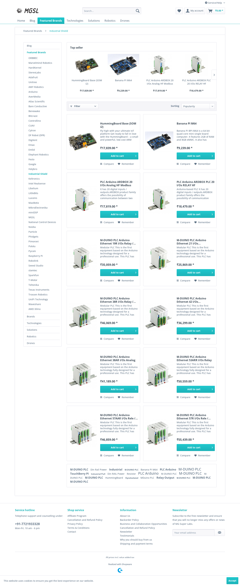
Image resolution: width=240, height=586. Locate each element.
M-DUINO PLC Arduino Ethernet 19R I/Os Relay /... (118, 241)
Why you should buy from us (136, 539)
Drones (31, 343)
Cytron (32, 130)
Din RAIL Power (116, 473)
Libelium (33, 188)
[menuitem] (111, 10)
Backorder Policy (129, 519)
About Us (125, 515)
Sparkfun (33, 275)
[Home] (21, 20)
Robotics (31, 336)
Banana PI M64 (123, 80)
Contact (72, 531)
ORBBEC (33, 58)
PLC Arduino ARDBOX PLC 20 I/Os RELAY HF (196, 82)
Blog (29, 45)
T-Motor (32, 280)
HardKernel (34, 67)
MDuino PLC (147, 477)
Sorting (175, 106)
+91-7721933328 (27, 524)
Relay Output (165, 477)
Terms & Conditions (79, 527)
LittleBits (33, 193)
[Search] (137, 10)
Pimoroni (33, 241)
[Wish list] (179, 10)
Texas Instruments (38, 289)
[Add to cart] (119, 155)
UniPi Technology (38, 299)
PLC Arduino (168, 469)
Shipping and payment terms (136, 543)
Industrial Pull (98, 473)
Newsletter (126, 531)
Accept (232, 580)
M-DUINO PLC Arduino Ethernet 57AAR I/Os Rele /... (119, 416)
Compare (107, 163)
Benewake (34, 111)
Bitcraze (33, 115)
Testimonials (127, 535)
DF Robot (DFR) (36, 135)
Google (32, 164)
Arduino (33, 91)
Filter (75, 106)
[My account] (194, 10)
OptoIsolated (132, 477)
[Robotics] (110, 20)
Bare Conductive (37, 106)
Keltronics (34, 178)
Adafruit (33, 77)
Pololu (32, 246)
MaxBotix (33, 202)
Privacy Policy (75, 523)
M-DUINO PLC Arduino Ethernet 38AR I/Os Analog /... (117, 358)
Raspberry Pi (35, 255)
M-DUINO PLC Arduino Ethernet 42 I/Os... (191, 300)
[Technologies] (75, 20)
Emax (31, 144)
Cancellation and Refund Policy (85, 519)
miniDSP (33, 212)
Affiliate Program (77, 515)
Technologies (34, 323)
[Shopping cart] (216, 10)
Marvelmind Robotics (40, 62)
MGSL (31, 217)
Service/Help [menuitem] (214, 2)
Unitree (32, 82)
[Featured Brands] (51, 20)
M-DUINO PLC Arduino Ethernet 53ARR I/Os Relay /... (194, 358)
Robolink (33, 260)
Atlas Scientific (36, 101)
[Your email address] (193, 532)
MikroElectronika (38, 207)
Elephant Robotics (38, 154)
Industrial (116, 469)
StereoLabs (34, 72)
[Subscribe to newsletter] (219, 532)
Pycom (32, 251)
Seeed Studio (35, 265)
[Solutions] (94, 20)
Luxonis (32, 198)
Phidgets (33, 236)
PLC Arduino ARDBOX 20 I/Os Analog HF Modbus (160, 82)
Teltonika (33, 284)
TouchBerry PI (79, 473)
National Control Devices (42, 222)
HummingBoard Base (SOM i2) (87, 82)
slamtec (32, 270)
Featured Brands (36, 52)
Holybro (32, 169)
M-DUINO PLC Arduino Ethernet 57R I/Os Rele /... (194, 416)
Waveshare (34, 304)
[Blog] (32, 20)
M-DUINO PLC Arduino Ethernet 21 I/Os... (191, 241)
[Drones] (125, 20)
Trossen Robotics (38, 294)
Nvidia (32, 227)
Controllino (34, 120)
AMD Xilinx (34, 309)
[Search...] (111, 10)
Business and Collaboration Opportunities (143, 523)
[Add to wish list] (126, 164)
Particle (32, 231)
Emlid (31, 149)
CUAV (31, 125)
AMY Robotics (36, 87)
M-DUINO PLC (79, 469)
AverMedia (34, 96)
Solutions (32, 329)
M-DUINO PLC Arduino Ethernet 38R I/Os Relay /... (118, 300)
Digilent (32, 140)
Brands (31, 316)
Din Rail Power (99, 469)
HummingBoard (114, 477)
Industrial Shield (37, 173)
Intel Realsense (37, 183)
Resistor (131, 473)
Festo (31, 159)
